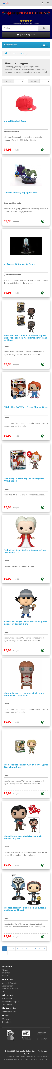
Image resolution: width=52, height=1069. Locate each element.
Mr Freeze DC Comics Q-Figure (19, 264)
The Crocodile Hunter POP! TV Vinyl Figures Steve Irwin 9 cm (26, 765)
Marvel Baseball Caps (15, 121)
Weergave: (34, 81)
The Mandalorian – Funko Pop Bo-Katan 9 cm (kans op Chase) (25, 908)
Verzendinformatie (9, 983)
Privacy (5, 975)
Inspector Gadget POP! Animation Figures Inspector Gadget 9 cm (25, 622)
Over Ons (6, 973)
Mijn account (7, 999)
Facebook (6, 1022)
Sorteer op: (8, 81)
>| (5, 953)
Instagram (7, 1019)
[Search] (44, 28)
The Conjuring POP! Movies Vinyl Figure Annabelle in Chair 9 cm (24, 694)
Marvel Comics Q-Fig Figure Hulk (20, 192)
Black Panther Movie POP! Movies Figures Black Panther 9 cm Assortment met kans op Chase (25, 337)
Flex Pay (5, 991)
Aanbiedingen (18, 53)
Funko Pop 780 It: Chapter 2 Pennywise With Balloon (24, 479)
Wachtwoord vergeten (11, 1001)
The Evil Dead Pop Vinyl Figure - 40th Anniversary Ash (22, 837)
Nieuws (5, 970)
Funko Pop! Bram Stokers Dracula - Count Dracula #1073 (25, 551)
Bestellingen (7, 1004)
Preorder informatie (10, 988)
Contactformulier (9, 1012)
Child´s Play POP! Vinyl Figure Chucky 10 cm (26, 407)
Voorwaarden (7, 986)
